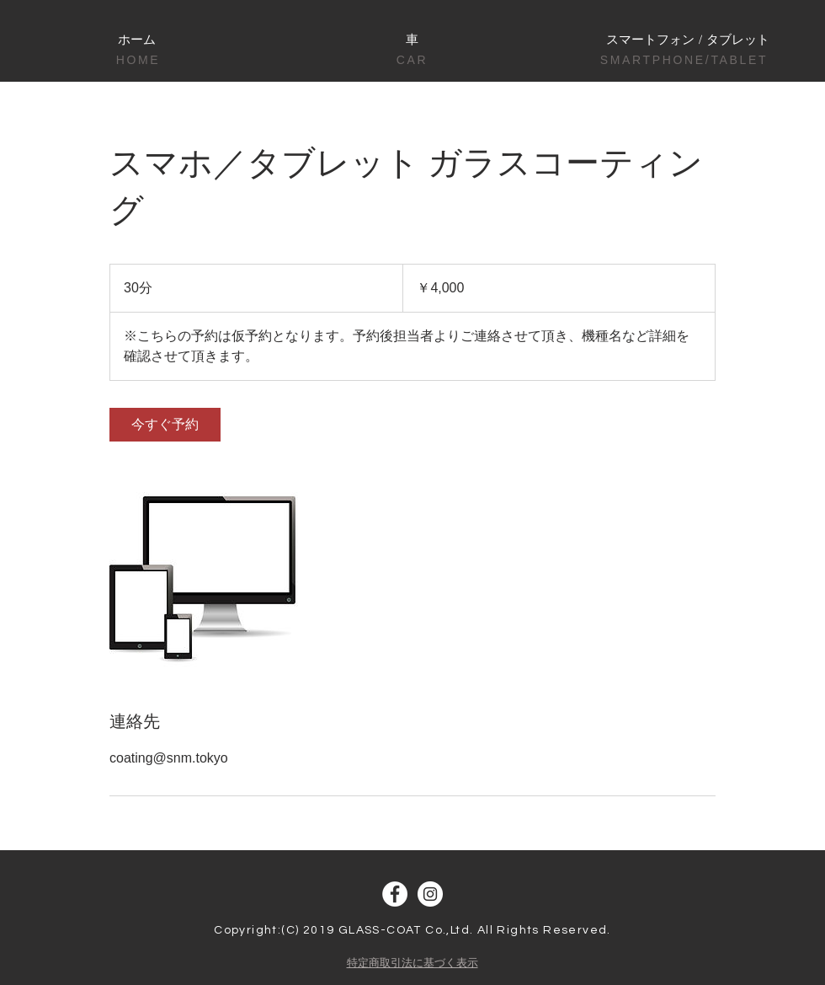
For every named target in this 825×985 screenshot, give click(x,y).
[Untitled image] (207, 576)
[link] (165, 425)
